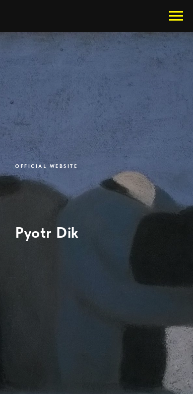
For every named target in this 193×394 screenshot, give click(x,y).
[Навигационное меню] (176, 16)
